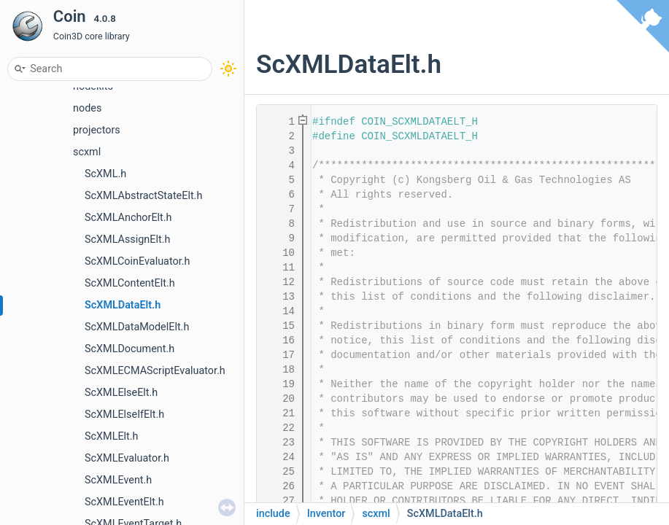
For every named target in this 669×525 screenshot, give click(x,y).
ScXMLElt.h (112, 436)
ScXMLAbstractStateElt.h (143, 196)
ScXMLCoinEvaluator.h (137, 261)
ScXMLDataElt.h (123, 305)
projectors (96, 130)
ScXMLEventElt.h (124, 502)
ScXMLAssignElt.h (127, 239)
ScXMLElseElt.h (121, 392)
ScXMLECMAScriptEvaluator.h (155, 371)
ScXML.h (105, 174)
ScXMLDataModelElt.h (137, 327)
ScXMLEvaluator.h (127, 458)
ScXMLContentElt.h (130, 283)
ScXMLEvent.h (118, 480)
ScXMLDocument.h (129, 349)
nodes (87, 108)
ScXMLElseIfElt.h (124, 414)
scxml (87, 152)
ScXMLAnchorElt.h (128, 217)
